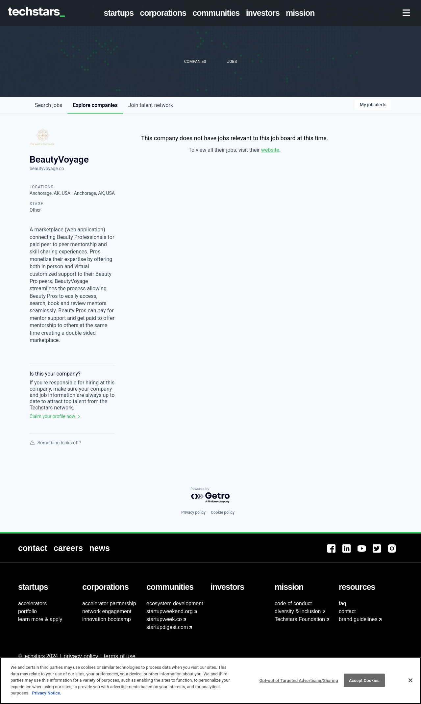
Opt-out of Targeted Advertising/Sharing (298, 682)
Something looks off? (55, 442)
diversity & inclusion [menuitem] (298, 611)
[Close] (410, 682)
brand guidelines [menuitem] (358, 619)
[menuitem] (120, 13)
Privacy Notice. (47, 695)
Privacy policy (193, 512)
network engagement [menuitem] (106, 611)
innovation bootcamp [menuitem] (106, 619)
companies (95, 105)
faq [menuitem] (342, 603)
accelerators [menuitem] (32, 603)
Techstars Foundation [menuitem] (300, 619)
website (270, 150)
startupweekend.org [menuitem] (169, 611)
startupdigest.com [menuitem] (167, 627)
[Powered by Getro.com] (210, 495)
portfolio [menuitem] (27, 611)
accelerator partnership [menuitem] (109, 603)
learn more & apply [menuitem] (40, 619)
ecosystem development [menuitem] (174, 603)
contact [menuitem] (347, 611)
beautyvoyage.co (47, 168)
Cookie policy (223, 512)
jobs (48, 105)
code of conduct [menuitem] (293, 603)
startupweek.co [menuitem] (164, 619)
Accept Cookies (364, 682)
